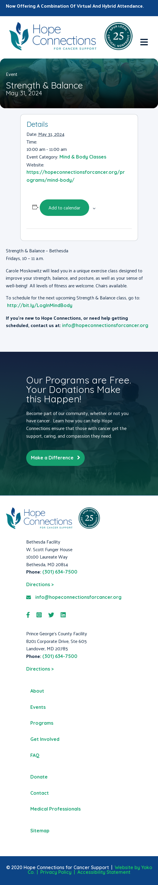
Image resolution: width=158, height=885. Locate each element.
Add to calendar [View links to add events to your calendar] (64, 207)
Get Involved (44, 739)
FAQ (34, 755)
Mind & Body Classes (82, 157)
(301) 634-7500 (59, 572)
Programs (41, 723)
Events (38, 707)
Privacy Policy (55, 872)
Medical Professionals (55, 809)
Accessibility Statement (103, 872)
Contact (39, 793)
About (37, 691)
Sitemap (39, 831)
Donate (39, 777)
